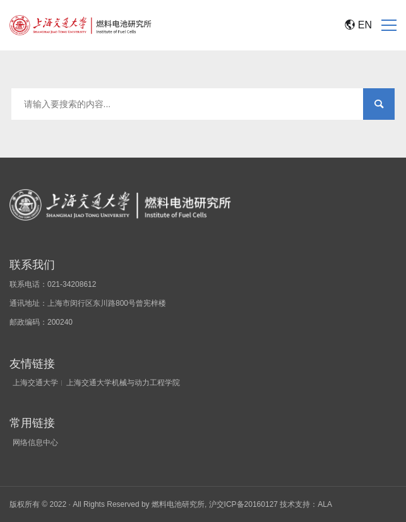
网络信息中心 (35, 442)
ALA (325, 504)
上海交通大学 (35, 382)
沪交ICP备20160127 (243, 504)
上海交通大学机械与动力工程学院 (123, 382)
